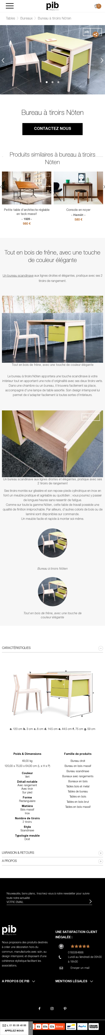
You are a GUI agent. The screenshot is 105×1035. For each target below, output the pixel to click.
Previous (3, 60)
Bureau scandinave (77, 771)
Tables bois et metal (77, 786)
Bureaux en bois (78, 781)
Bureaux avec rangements (77, 776)
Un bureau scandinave (18, 276)
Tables (10, 18)
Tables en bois (78, 797)
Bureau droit (78, 761)
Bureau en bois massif (78, 766)
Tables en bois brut (78, 802)
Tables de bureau (78, 791)
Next (102, 60)
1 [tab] (47, 82)
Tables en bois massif (77, 807)
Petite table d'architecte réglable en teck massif (26, 215)
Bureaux (26, 18)
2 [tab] (52, 82)
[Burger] (10, 6)
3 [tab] (58, 82)
